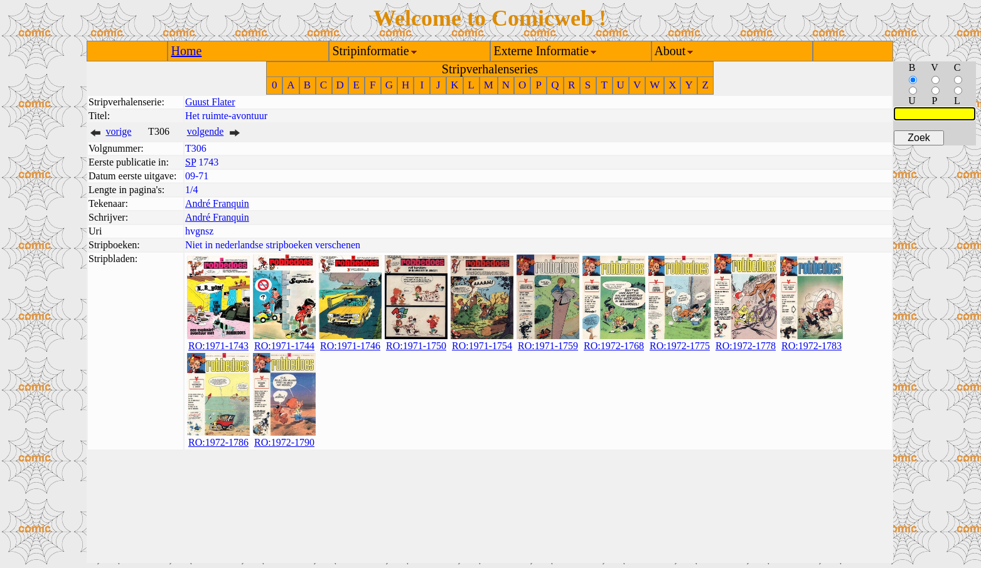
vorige (119, 131)
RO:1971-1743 (218, 345)
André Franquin (217, 203)
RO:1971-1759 (548, 345)
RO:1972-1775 (680, 345)
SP (190, 162)
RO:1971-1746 (350, 345)
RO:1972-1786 (218, 442)
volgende (205, 131)
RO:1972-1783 (811, 345)
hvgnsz (199, 231)
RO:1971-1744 (284, 345)
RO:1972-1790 (284, 442)
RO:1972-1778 (746, 345)
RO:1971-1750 (416, 345)
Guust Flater (210, 102)
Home (186, 51)
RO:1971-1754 (482, 345)
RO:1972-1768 (614, 345)
